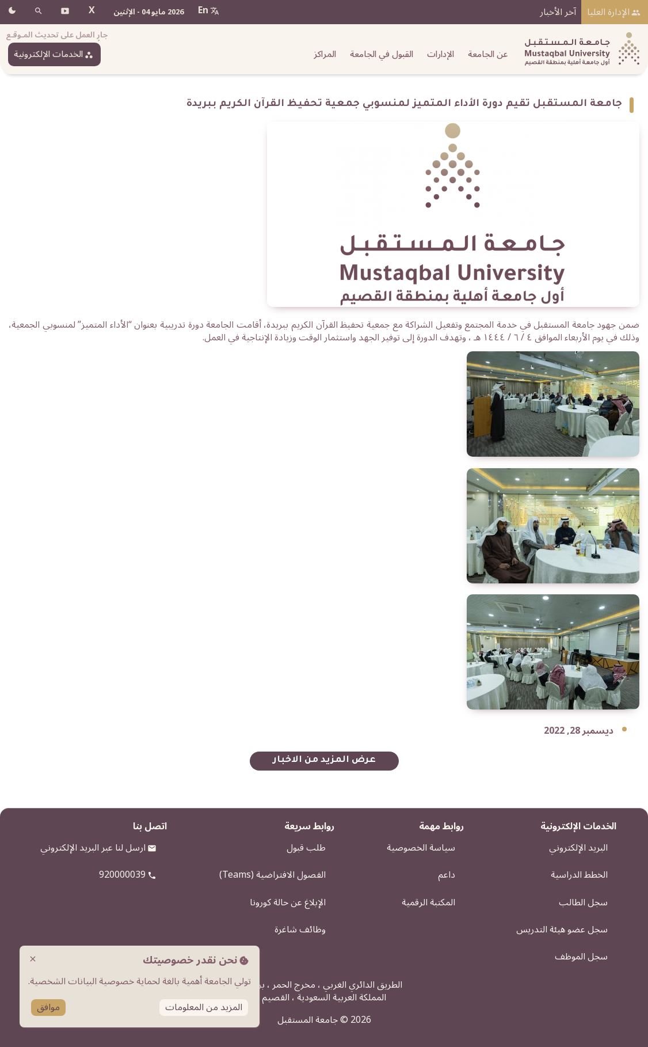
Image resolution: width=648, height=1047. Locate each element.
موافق (48, 1007)
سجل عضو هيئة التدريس (562, 929)
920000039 (122, 875)
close (32, 958)
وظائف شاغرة (300, 929)
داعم (446, 875)
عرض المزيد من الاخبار (324, 760)
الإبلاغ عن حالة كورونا (288, 902)
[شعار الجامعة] (579, 49)
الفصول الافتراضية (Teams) (272, 875)
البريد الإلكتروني (578, 848)
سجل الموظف (581, 956)
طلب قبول (306, 848)
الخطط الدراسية (579, 875)
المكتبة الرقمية (428, 902)
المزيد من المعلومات (203, 1007)
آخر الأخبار (558, 12)
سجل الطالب (583, 902)
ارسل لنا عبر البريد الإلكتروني (93, 848)
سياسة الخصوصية (421, 848)
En (203, 10)
